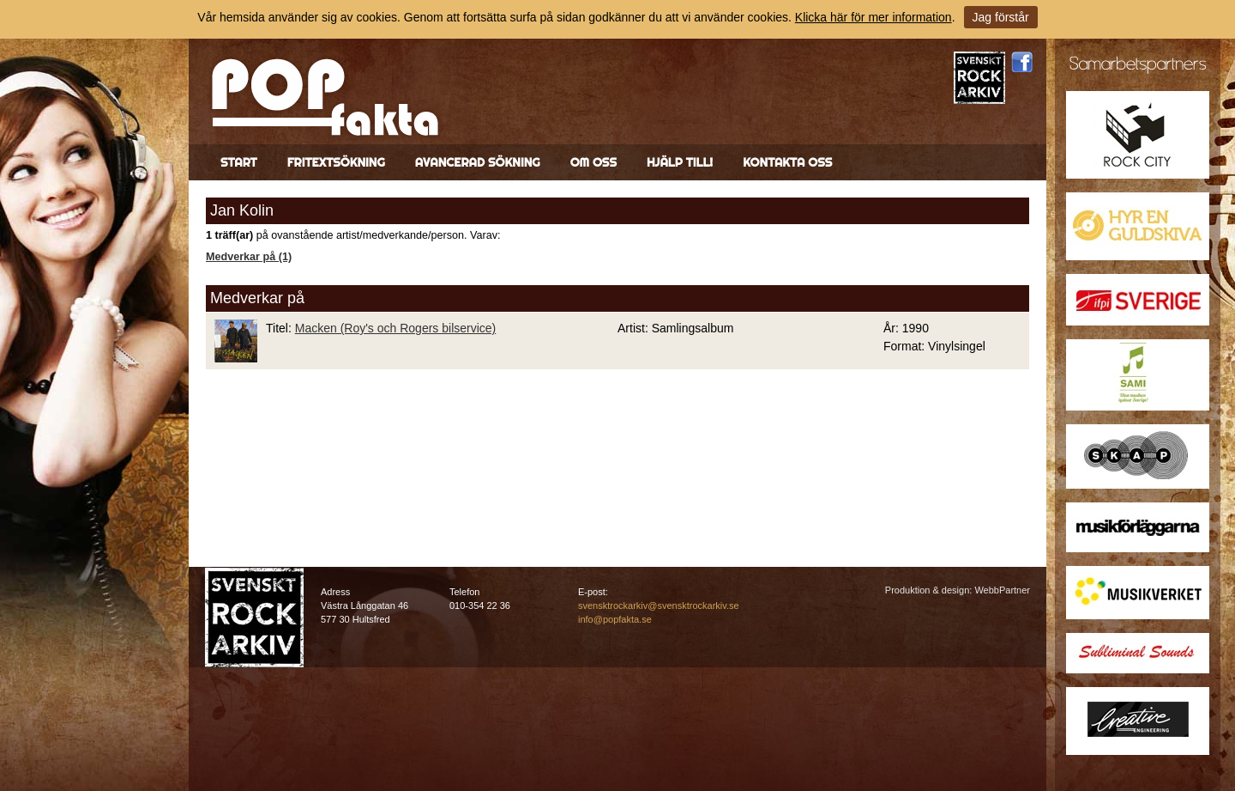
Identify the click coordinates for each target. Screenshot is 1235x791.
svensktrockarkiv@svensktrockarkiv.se (658, 605)
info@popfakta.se (615, 619)
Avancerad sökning (477, 162)
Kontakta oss (787, 162)
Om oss (593, 162)
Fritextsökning (336, 162)
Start (238, 162)
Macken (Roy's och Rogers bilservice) (396, 328)
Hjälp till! (680, 162)
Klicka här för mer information (873, 17)
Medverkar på (257, 298)
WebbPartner (1002, 590)
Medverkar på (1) (249, 257)
